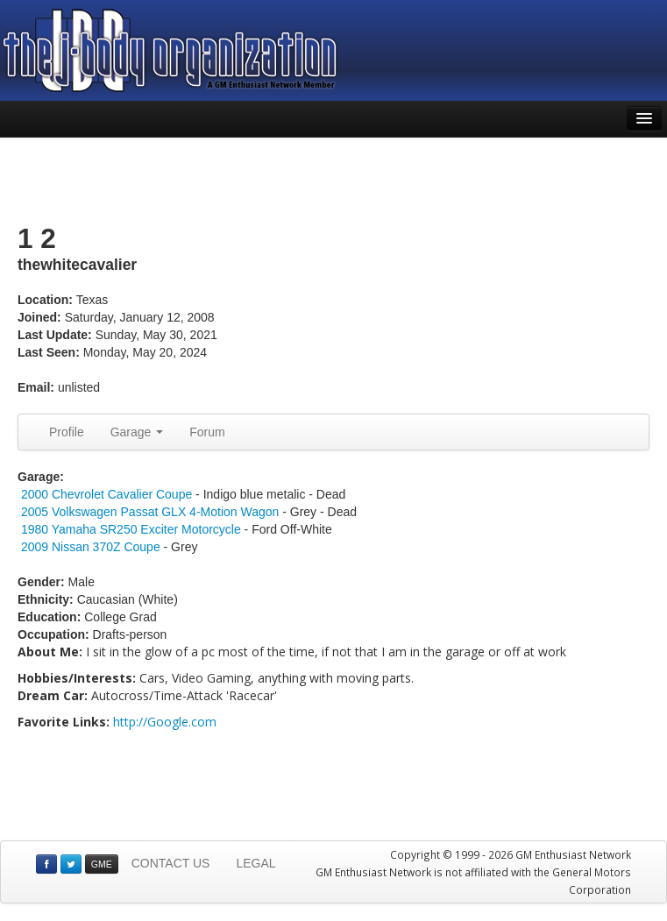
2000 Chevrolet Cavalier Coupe (106, 494)
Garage (137, 432)
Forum (206, 432)
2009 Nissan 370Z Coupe (90, 547)
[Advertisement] (334, 181)
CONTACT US (170, 863)
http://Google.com (164, 721)
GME (101, 864)
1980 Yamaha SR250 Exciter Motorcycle (131, 529)
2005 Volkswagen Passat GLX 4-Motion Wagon (150, 512)
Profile (66, 432)
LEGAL (255, 863)
